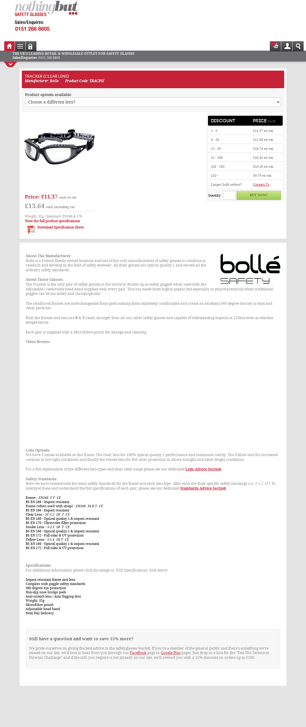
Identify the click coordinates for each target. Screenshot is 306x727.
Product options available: (48, 95)
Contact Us (261, 185)
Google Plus (170, 653)
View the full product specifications (52, 221)
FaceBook (138, 653)
